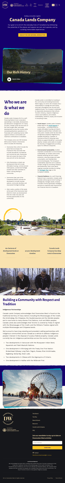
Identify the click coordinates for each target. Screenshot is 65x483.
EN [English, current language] (55, 5)
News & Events (36, 5)
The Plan (31, 5)
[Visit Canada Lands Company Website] (17, 5)
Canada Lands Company (49, 5)
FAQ (33, 430)
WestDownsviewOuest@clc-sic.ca (41, 455)
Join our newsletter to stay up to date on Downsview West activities (46, 437)
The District (26, 5)
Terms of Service (59, 478)
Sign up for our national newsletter (32, 35)
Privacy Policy (50, 478)
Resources (41, 5)
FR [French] (58, 5)
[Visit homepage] (5, 5)
